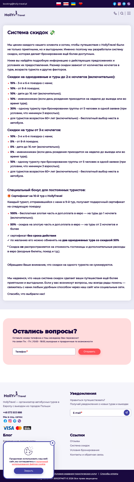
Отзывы (75, 441)
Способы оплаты (109, 473)
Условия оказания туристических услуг (75, 473)
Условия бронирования (84, 450)
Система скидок (80, 445)
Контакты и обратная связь (86, 454)
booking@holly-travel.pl (15, 4)
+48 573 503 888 (12, 412)
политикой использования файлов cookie (30, 463)
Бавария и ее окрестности (19, 441)
